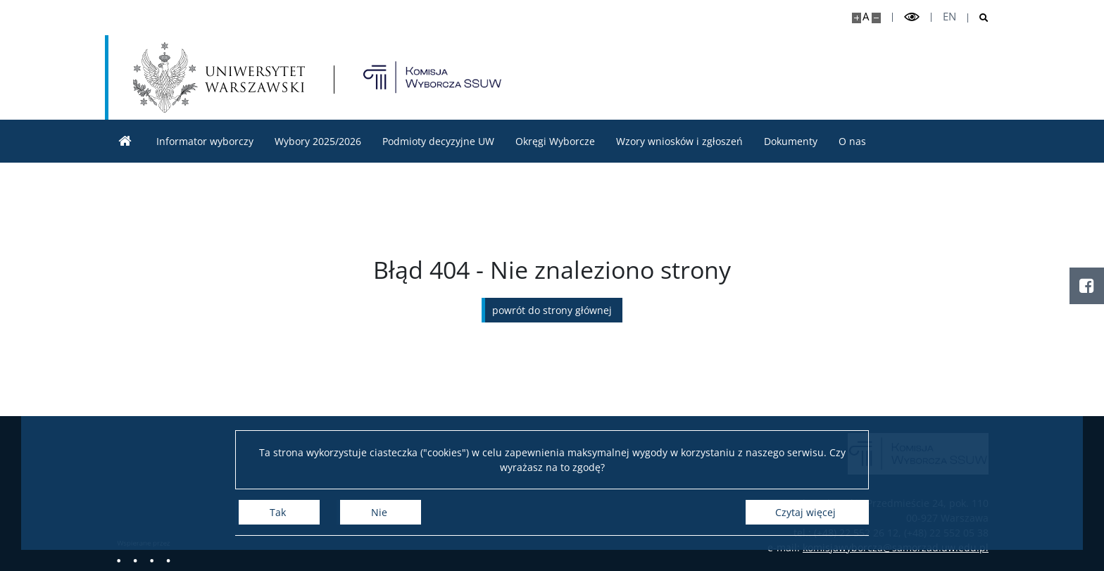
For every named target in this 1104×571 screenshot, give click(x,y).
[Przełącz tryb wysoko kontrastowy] (911, 17)
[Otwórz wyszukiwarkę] (978, 18)
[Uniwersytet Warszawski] (219, 77)
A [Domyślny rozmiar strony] (865, 16)
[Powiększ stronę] (856, 18)
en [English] (949, 16)
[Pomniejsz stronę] (876, 18)
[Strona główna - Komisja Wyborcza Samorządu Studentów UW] (432, 77)
